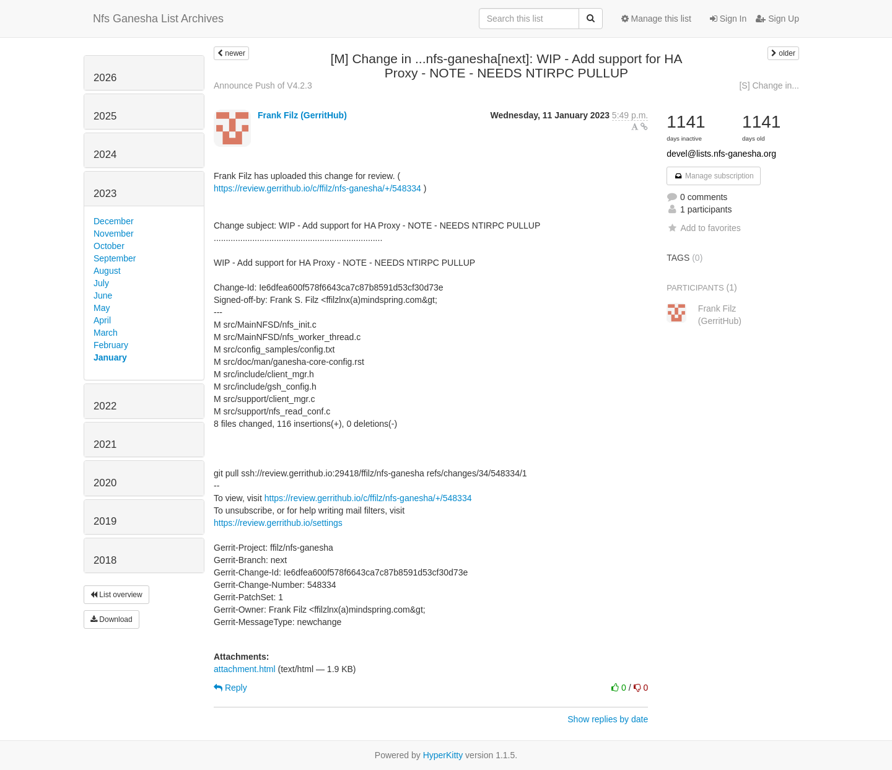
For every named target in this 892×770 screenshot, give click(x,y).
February (111, 345)
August (107, 271)
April (102, 320)
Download (111, 619)
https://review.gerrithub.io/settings (278, 523)
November (114, 233)
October (109, 246)
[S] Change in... (769, 85)
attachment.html (245, 669)
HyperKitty (443, 755)
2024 (105, 154)
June (103, 295)
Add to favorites (703, 228)
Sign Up (777, 19)
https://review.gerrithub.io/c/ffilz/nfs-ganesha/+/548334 (317, 188)
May (102, 308)
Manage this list (656, 19)
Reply (230, 688)
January (110, 357)
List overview (116, 594)
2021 (105, 444)
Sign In (728, 19)
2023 (105, 193)
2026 (105, 78)
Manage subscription (713, 176)
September (115, 258)
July (101, 283)
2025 (105, 116)
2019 (105, 521)
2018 (105, 560)
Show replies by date (607, 719)
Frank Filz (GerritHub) (302, 115)
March (106, 333)
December (114, 221)
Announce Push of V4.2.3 (263, 85)
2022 (105, 406)
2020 (105, 483)
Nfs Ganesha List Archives (158, 18)
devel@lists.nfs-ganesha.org (721, 154)
